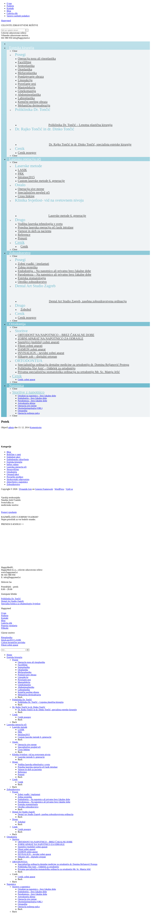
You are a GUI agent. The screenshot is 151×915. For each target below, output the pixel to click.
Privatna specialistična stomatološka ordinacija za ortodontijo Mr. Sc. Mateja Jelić (54, 869)
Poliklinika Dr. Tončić (11, 598)
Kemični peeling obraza (28, 692)
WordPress (59, 489)
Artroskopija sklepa (26, 896)
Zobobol (21, 822)
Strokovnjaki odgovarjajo (18, 479)
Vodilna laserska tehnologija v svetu (34, 764)
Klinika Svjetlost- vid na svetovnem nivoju (31, 754)
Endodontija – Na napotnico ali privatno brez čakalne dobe (44, 799)
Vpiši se (69, 489)
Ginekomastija (24, 685)
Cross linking (24, 749)
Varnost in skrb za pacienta (30, 769)
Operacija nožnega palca (29, 906)
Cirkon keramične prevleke (13, 642)
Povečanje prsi (24, 680)
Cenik (14, 714)
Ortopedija (22, 904)
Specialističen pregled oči (29, 747)
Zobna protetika (25, 797)
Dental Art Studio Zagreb (12, 601)
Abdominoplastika (26, 687)
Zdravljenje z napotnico (17, 482)
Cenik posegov (24, 717)
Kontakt (4, 618)
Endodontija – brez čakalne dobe (32, 891)
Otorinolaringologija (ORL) (30, 901)
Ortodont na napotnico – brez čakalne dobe (37, 889)
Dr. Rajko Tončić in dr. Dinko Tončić (28, 707)
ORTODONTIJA (19, 862)
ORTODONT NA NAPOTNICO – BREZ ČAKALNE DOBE (45, 842)
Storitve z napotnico (21, 886)
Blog (9, 452)
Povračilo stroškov (15, 477)
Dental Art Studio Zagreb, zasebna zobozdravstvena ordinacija (45, 814)
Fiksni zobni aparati (26, 849)
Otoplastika (23, 670)
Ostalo (15, 742)
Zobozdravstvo (13, 484)
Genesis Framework (44, 489)
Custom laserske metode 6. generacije (34, 737)
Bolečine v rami (14, 454)
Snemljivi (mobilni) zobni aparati (32, 847)
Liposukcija (23, 677)
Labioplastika (24, 690)
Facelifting (22, 665)
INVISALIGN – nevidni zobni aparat (34, 854)
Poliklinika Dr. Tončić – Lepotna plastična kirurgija (40, 702)
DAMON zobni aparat (28, 852)
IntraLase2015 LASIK (11, 640)
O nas (3, 613)
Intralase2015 (24, 734)
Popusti (21, 774)
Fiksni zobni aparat (9, 645)
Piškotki (4, 628)
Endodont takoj (13, 457)
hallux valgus (13, 464)
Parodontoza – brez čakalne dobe (32, 894)
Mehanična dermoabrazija (29, 694)
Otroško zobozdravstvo (28, 807)
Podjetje (4, 615)
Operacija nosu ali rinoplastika (31, 662)
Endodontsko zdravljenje (18, 459)
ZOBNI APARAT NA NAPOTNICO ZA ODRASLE (41, 844)
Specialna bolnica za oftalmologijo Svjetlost (20, 603)
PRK (20, 732)
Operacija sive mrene (27, 744)
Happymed (6, 20)
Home (9, 655)
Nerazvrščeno (13, 469)
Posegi (15, 660)
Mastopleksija (24, 682)
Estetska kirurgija (14, 462)
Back (20, 697)
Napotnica (11, 884)
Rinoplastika (6, 637)
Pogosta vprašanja (9, 625)
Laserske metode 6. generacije (31, 757)
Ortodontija (12, 472)
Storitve (15, 839)
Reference (22, 772)
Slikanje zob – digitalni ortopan (32, 857)
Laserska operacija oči (17, 467)
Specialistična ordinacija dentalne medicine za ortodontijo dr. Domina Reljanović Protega (57, 864)
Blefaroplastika (24, 672)
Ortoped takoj (13, 474)
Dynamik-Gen (25, 489)
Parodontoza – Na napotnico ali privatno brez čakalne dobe (44, 802)
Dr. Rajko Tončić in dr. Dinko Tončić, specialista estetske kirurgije (47, 709)
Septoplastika (24, 667)
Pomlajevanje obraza (27, 675)
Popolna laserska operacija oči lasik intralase (38, 767)
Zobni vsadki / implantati (29, 794)
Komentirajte (35, 427)
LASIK (21, 729)
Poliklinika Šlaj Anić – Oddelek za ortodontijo (38, 867)
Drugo (15, 762)
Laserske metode (19, 727)
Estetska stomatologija (28, 804)
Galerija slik (6, 623)
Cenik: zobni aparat (26, 877)
